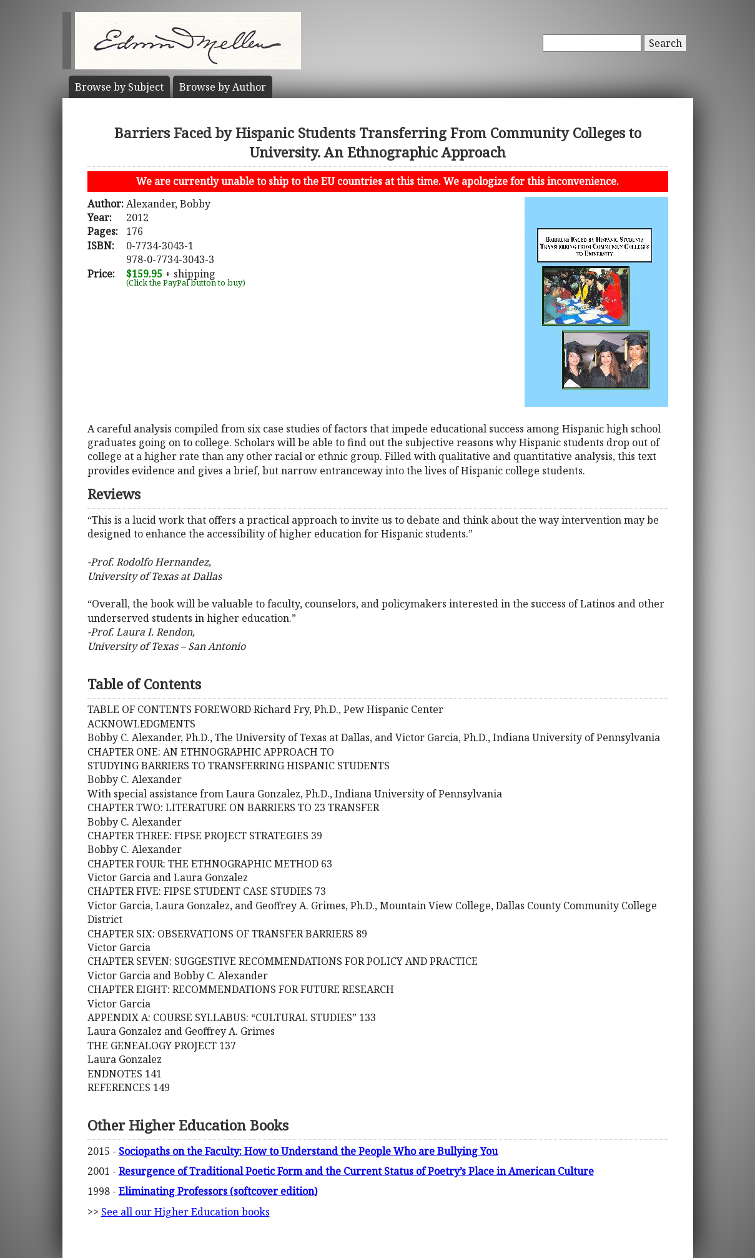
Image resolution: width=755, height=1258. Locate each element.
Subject (119, 87)
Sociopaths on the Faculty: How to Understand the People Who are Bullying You (308, 1151)
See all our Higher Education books (185, 1212)
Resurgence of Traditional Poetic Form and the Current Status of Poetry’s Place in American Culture (356, 1171)
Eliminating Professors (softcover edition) (218, 1191)
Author (222, 87)
